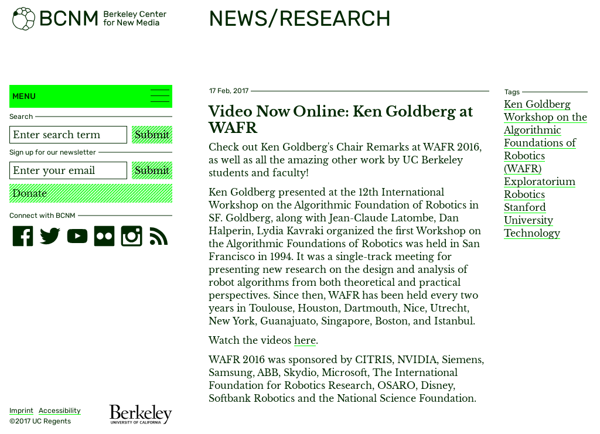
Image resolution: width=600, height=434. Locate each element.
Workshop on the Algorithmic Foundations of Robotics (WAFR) (545, 143)
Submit (152, 135)
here (305, 340)
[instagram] (131, 236)
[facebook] (22, 236)
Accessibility (60, 410)
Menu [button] (90, 96)
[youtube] (77, 236)
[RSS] (158, 236)
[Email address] (68, 170)
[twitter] (49, 236)
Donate (29, 193)
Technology (532, 233)
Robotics (524, 194)
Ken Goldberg (537, 104)
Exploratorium (539, 181)
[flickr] (104, 236)
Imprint (21, 410)
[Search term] (68, 134)
